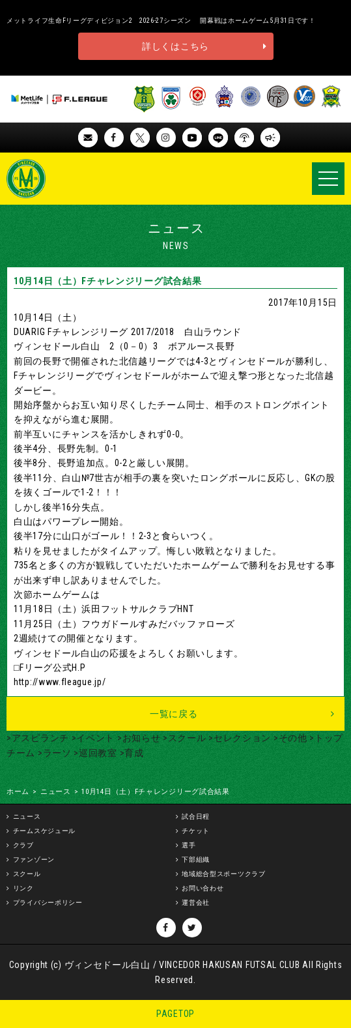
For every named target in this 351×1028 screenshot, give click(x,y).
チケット (196, 830)
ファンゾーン (34, 859)
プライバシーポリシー (48, 902)
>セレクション (239, 738)
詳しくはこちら (175, 46)
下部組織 (196, 859)
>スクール (183, 738)
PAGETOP (175, 1013)
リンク (23, 888)
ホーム (18, 791)
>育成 (130, 753)
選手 (188, 845)
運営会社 (196, 902)
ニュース (55, 791)
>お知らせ (137, 738)
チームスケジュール (44, 830)
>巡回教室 (94, 753)
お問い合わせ (202, 888)
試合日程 (196, 816)
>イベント (92, 738)
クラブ (23, 845)
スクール (27, 873)
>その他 (289, 738)
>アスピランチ (38, 738)
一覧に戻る (174, 714)
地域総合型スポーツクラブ (223, 873)
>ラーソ (53, 753)
